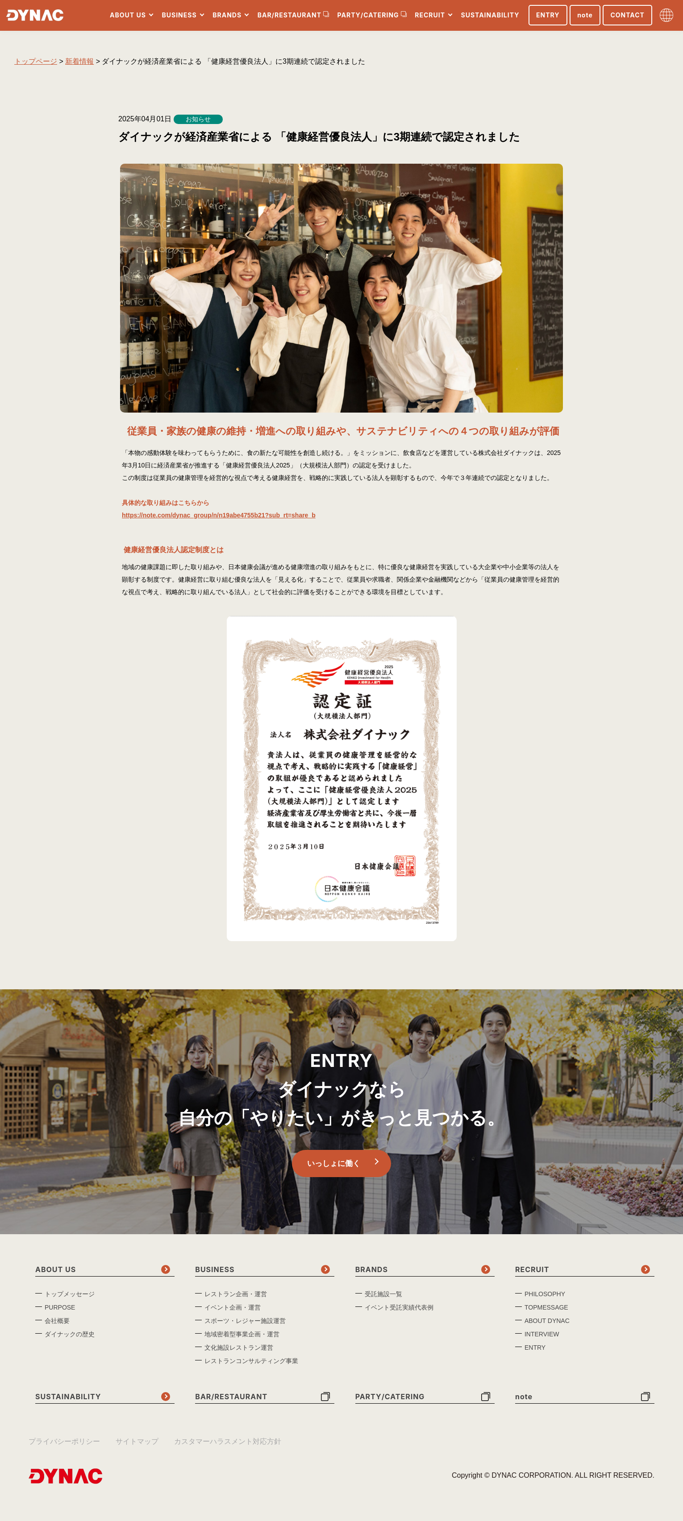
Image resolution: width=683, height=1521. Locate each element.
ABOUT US (126, 19)
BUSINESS (177, 19)
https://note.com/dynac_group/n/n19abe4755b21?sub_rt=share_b (219, 515)
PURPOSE (60, 1312)
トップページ (35, 61)
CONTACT (626, 19)
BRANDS (225, 19)
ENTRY (546, 19)
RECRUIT (428, 19)
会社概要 (57, 1325)
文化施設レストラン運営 (238, 1352)
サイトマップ (137, 1446)
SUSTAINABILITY (488, 19)
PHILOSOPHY (545, 1298)
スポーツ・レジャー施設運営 (245, 1325)
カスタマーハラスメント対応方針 (227, 1446)
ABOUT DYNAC (547, 1325)
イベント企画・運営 (232, 1312)
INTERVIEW (542, 1339)
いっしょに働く (332, 1166)
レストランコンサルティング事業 (251, 1365)
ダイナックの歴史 (70, 1339)
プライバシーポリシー (64, 1446)
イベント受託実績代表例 (399, 1312)
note (583, 19)
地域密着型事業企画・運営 (241, 1339)
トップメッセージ (70, 1298)
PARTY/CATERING (366, 19)
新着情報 (79, 61)
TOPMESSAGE (546, 1312)
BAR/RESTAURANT (288, 19)
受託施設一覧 (383, 1298)
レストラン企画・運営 (235, 1298)
